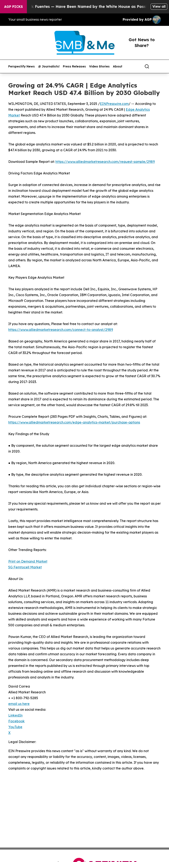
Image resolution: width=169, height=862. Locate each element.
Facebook (16, 721)
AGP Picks (13, 7)
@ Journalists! (49, 66)
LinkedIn (15, 715)
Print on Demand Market (27, 561)
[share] (158, 66)
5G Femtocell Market (25, 567)
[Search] (147, 66)
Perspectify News (21, 66)
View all (158, 6)
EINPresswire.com (114, 104)
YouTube (15, 727)
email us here (19, 704)
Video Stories (99, 66)
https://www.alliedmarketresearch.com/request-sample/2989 (105, 162)
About (117, 66)
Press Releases (74, 66)
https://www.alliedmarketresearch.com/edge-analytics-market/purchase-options (74, 422)
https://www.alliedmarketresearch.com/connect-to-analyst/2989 (60, 330)
